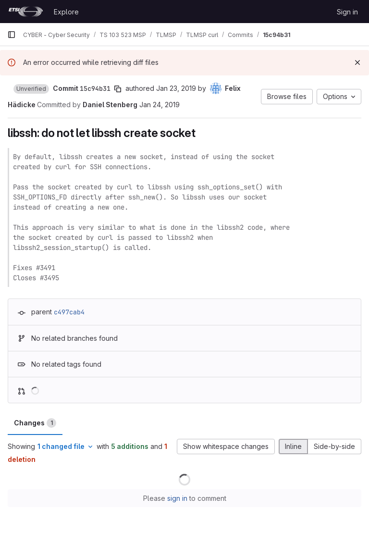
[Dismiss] (357, 62)
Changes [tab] (35, 423)
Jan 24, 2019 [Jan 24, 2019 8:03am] (159, 104)
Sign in (347, 12)
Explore (66, 12)
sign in (177, 498)
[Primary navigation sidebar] (11, 34)
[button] (31, 89)
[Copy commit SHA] (117, 89)
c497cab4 (69, 312)
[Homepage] (25, 11)
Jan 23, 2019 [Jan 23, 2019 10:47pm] (176, 88)
